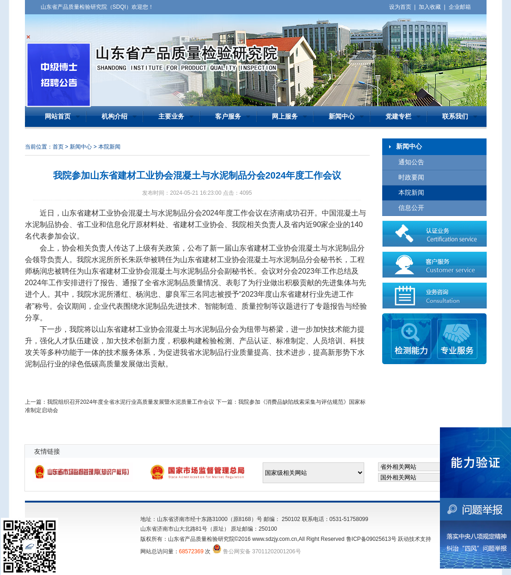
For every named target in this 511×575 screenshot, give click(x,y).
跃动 (403, 539)
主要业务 (171, 116)
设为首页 (400, 7)
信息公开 (411, 207)
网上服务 (285, 116)
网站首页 (58, 116)
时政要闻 (411, 177)
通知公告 (411, 162)
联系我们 (455, 116)
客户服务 (228, 116)
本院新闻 (411, 192)
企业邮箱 (460, 7)
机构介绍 (114, 116)
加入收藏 (430, 7)
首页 (58, 147)
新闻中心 (342, 116)
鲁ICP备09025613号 (371, 539)
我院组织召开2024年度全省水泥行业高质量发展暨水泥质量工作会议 (131, 402)
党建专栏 (398, 116)
